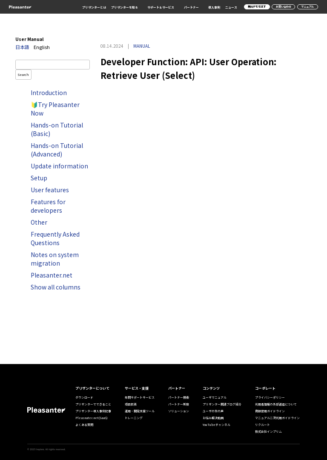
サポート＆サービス (160, 7)
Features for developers (48, 205)
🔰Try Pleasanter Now (55, 108)
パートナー (191, 7)
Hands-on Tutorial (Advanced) (57, 149)
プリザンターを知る (124, 7)
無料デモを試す (257, 7)
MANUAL (141, 46)
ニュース (231, 7)
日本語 (22, 46)
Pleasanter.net (51, 275)
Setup (39, 178)
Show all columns (55, 287)
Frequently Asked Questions (55, 238)
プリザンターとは (94, 7)
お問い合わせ (283, 7)
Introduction (49, 92)
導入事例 (214, 7)
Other (39, 222)
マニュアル (307, 7)
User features (50, 189)
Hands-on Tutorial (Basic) (57, 129)
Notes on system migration (55, 258)
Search (23, 74)
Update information (59, 166)
